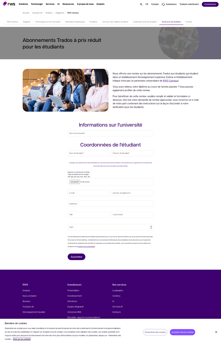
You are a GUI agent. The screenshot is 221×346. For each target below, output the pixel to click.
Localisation (117, 290)
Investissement (75, 295)
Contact (189, 22)
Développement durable (34, 312)
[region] (110, 332)
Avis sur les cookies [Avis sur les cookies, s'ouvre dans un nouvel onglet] (22, 339)
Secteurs (116, 312)
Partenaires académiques (75, 22)
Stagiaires (60, 13)
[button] (9, 3)
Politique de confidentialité (86, 246)
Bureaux (26, 301)
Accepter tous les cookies (182, 332)
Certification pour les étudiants (145, 22)
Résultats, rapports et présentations (84, 317)
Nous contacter (30, 295)
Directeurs (72, 301)
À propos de (37, 13)
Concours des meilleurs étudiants (115, 22)
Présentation (73, 290)
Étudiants (93, 22)
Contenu (116, 295)
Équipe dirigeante (76, 306)
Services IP (117, 306)
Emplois (49, 13)
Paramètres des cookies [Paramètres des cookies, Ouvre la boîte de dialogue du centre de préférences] (155, 332)
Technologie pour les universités (47, 22)
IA (113, 301)
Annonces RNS (74, 312)
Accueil (26, 13)
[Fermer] (216, 332)
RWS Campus (12, 22)
